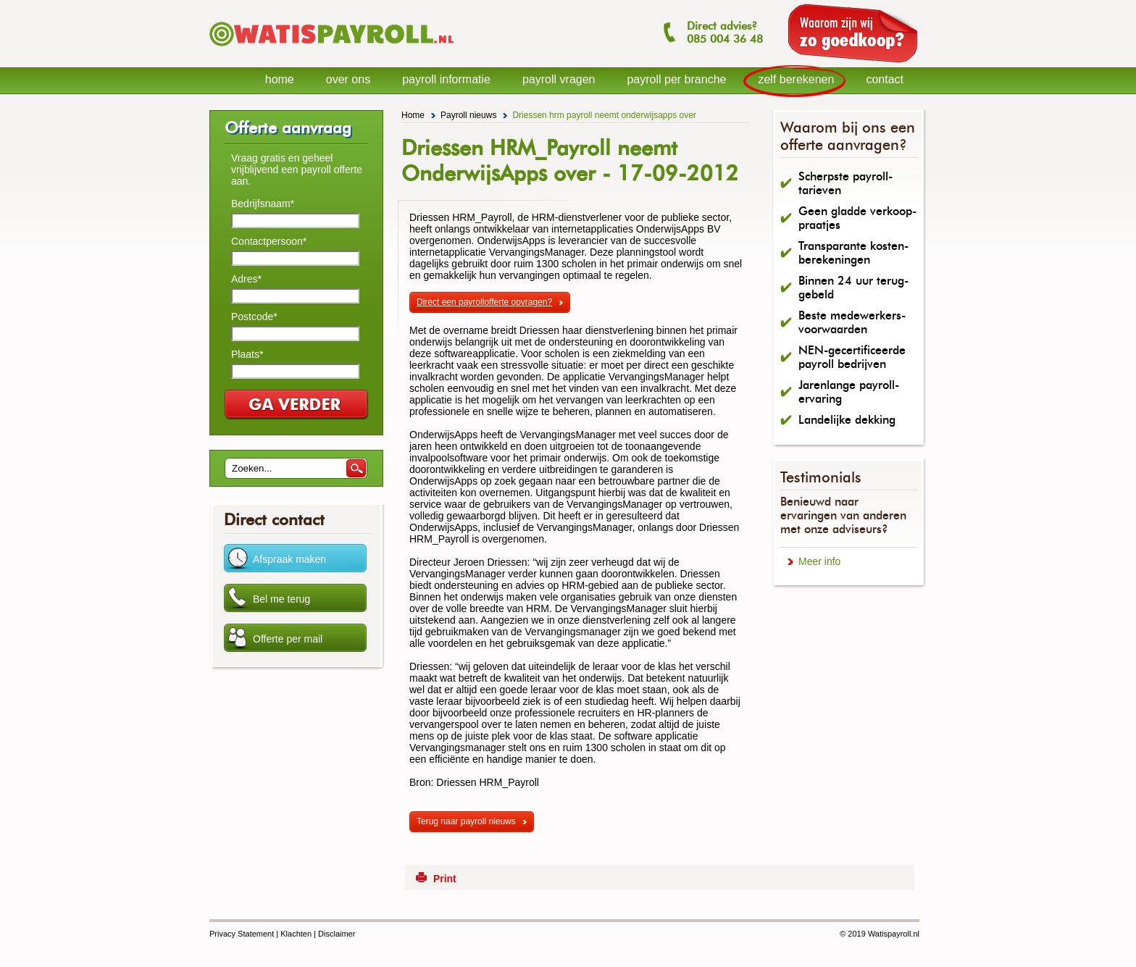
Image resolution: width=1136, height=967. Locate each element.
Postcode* (254, 316)
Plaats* (247, 354)
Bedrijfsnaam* (262, 203)
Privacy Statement (241, 933)
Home (413, 115)
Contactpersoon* (268, 241)
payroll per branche (676, 79)
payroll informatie (446, 79)
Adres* (246, 279)
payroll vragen (559, 79)
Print (444, 878)
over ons (348, 79)
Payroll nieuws (468, 115)
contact (884, 79)
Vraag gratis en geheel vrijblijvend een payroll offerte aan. (296, 169)
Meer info (819, 561)
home (279, 79)
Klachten (296, 933)
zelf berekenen (796, 79)
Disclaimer (336, 933)
